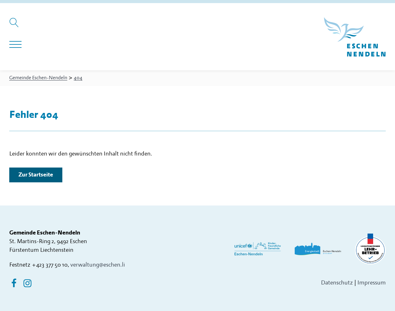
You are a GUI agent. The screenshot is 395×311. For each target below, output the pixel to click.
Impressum (371, 282)
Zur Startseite (36, 174)
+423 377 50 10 (50, 264)
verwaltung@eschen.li (97, 264)
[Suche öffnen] (15, 26)
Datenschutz (337, 282)
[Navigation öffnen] (15, 44)
